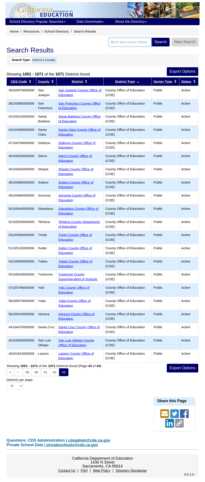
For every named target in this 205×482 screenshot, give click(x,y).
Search (160, 42)
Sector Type (163, 81)
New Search (185, 42)
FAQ (84, 470)
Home (14, 31)
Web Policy (101, 470)
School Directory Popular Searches (37, 21)
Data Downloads (90, 21)
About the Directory (131, 21)
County (44, 81)
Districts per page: (20, 380)
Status (186, 81)
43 (64, 372)
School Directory (56, 31)
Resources (32, 31)
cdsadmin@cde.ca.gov (89, 440)
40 (36, 372)
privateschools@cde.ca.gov (72, 445)
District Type (125, 81)
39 (27, 372)
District (77, 81)
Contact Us (66, 470)
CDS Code (19, 81)
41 (45, 372)
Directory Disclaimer (131, 470)
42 (54, 372)
